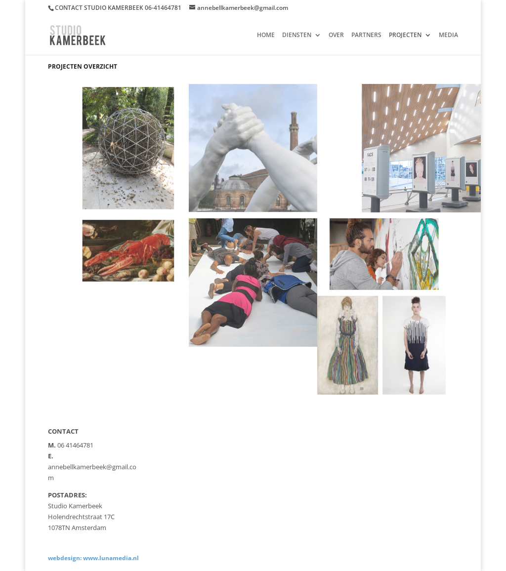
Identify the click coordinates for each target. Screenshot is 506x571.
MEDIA (448, 35)
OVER (336, 35)
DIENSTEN (296, 35)
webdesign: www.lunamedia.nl (93, 558)
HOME (266, 35)
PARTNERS (366, 35)
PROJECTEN (405, 35)
